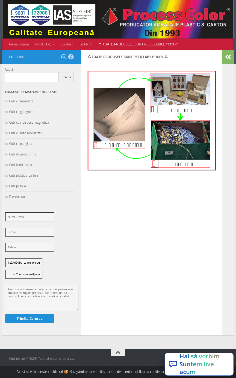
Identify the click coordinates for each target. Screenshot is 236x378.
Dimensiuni (17, 197)
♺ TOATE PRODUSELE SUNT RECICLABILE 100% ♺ (138, 44)
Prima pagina (19, 44)
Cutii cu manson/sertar (25, 133)
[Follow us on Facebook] (71, 57)
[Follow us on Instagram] (63, 57)
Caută (9, 69)
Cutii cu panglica (20, 144)
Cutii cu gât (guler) (22, 112)
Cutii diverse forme (22, 154)
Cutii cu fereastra (21, 101)
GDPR (84, 44)
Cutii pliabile (17, 186)
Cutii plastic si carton (23, 175)
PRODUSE (43, 44)
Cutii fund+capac (20, 165)
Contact (67, 44)
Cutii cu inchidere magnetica (29, 122)
